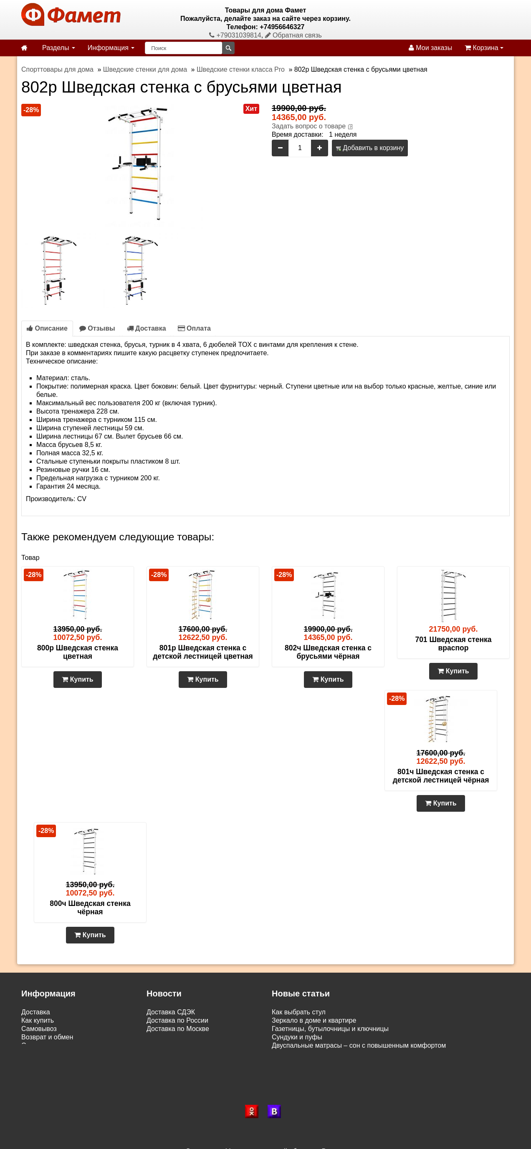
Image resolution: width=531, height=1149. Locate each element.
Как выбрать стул (299, 1012)
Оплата (194, 328)
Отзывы (97, 328)
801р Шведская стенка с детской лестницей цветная (203, 652)
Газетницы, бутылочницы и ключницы (330, 1028)
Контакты (35, 1053)
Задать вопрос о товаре (309, 126)
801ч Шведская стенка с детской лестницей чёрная (441, 776)
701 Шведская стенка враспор (453, 643)
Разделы (58, 47)
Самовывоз (39, 1028)
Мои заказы (430, 47)
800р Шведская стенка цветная (77, 652)
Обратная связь (293, 35)
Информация (111, 47)
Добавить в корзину (370, 147)
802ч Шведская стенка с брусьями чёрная (328, 652)
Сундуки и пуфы (297, 1037)
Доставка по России (177, 1020)
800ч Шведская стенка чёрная (90, 907)
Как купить (37, 1020)
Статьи (32, 1045)
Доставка (146, 328)
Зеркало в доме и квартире (314, 1020)
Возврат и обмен (47, 1037)
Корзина (484, 47)
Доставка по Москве (178, 1028)
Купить (77, 679)
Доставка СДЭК (171, 1012)
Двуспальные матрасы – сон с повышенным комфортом (359, 1045)
